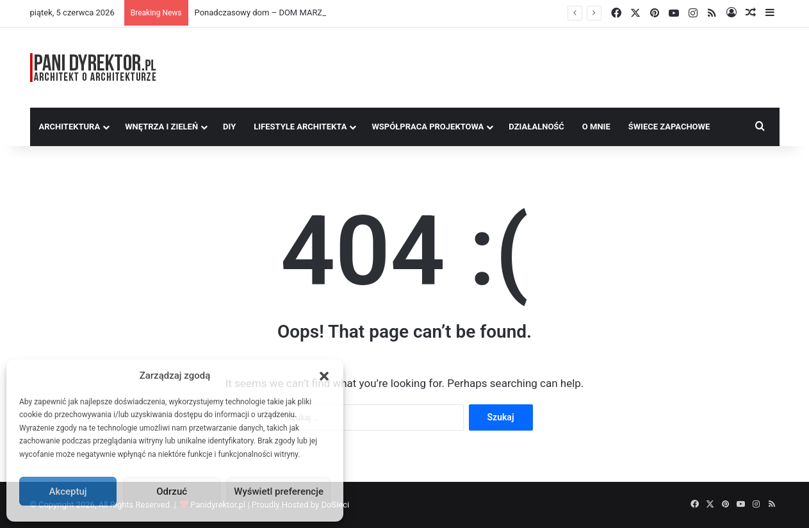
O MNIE (596, 126)
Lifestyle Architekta (300, 126)
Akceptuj (68, 491)
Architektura (70, 126)
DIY (229, 126)
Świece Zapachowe (669, 126)
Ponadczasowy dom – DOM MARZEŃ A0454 (277, 12)
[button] (324, 376)
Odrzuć (171, 491)
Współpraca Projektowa (428, 126)
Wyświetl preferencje (278, 491)
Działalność (536, 126)
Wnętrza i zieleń (161, 126)
